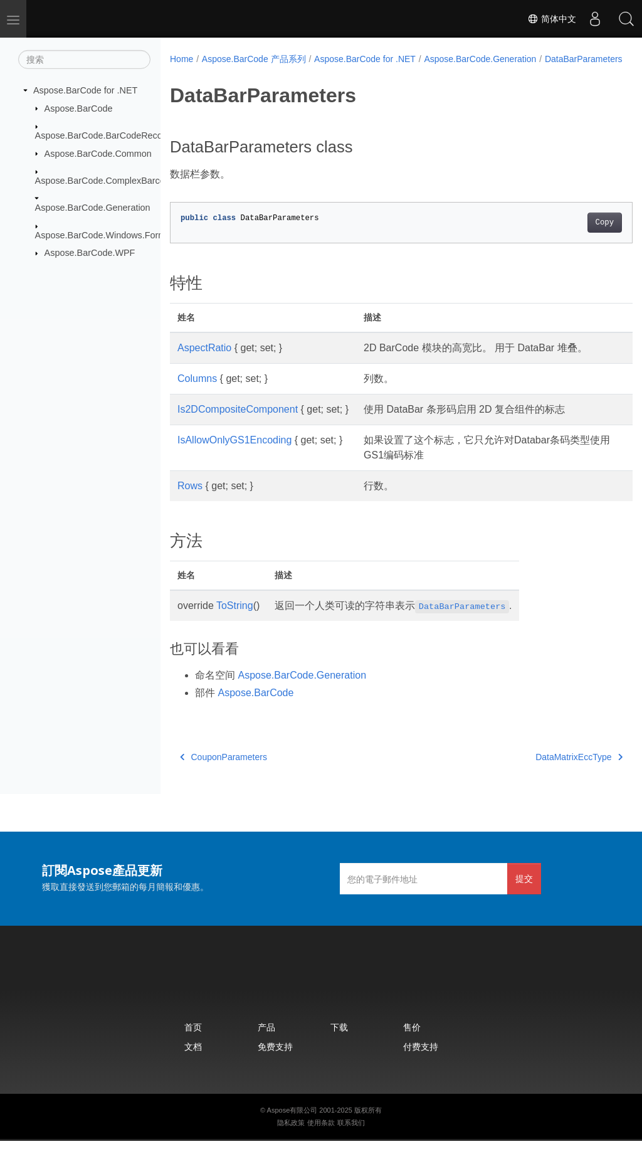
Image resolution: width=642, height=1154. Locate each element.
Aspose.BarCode (79, 108)
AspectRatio (204, 361)
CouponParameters (223, 770)
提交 (524, 891)
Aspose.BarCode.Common (98, 153)
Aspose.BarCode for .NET (85, 90)
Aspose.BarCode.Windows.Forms (103, 235)
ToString (234, 618)
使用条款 (321, 1136)
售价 (412, 1040)
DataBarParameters (217, 72)
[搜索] (84, 59)
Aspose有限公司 (292, 1123)
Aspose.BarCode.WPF (90, 253)
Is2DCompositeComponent (237, 422)
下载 (339, 1040)
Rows (190, 499)
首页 (193, 1040)
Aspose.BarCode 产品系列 (254, 59)
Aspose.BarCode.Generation (92, 208)
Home (181, 59)
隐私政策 (291, 1136)
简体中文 (551, 18)
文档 (193, 1060)
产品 (266, 1040)
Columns (197, 391)
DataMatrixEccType (546, 770)
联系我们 (351, 1136)
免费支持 (275, 1060)
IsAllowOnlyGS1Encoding (234, 453)
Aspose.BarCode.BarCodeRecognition (112, 135)
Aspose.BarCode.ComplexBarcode (105, 181)
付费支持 (420, 1060)
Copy (572, 235)
